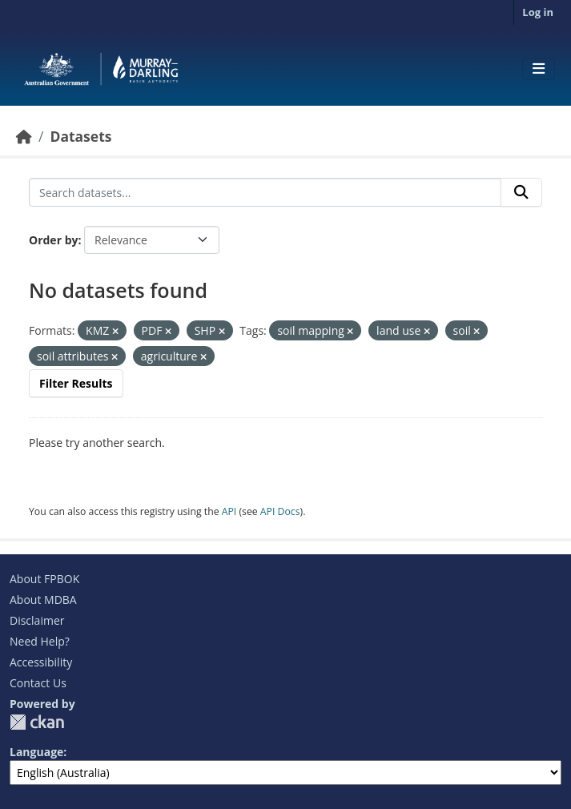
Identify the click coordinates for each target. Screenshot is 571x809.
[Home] (24, 136)
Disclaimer (37, 620)
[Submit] (521, 192)
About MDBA (43, 599)
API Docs (280, 511)
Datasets (80, 136)
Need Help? (40, 641)
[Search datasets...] (265, 192)
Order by (53, 240)
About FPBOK (44, 578)
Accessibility (41, 662)
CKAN (37, 722)
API (229, 511)
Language (36, 751)
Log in (537, 12)
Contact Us (38, 682)
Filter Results (76, 383)
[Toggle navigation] (538, 69)
